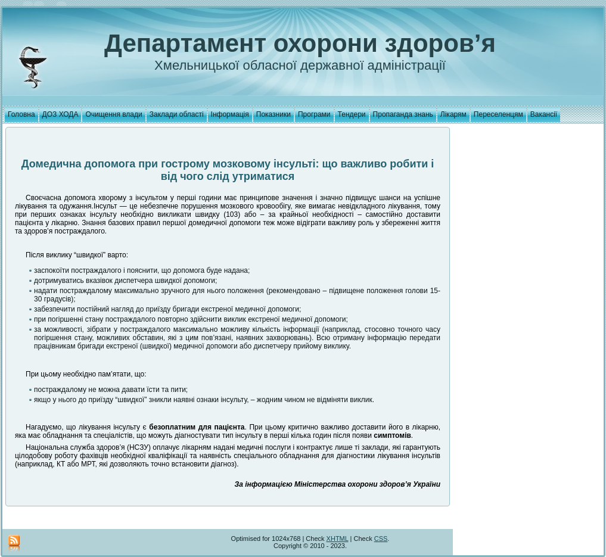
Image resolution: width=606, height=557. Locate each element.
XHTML (338, 538)
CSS (381, 538)
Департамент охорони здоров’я (300, 43)
